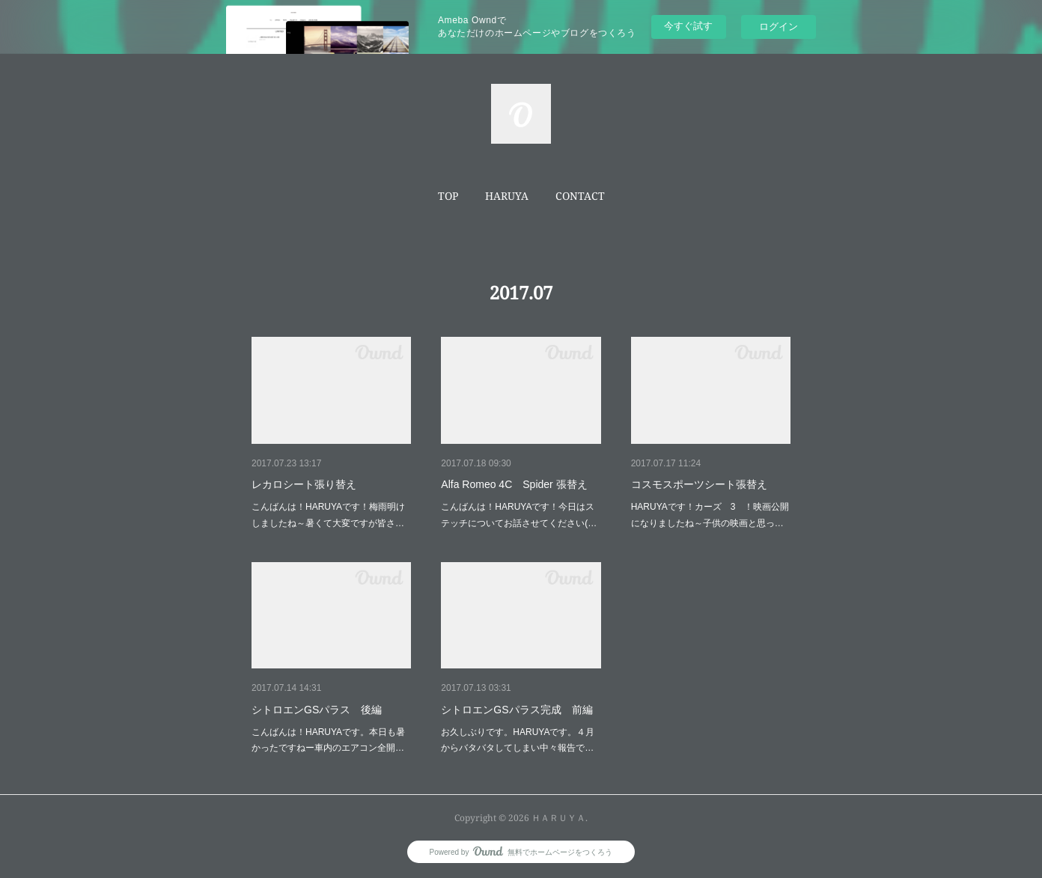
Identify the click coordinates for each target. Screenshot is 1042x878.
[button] (448, 196)
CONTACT (580, 196)
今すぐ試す (688, 25)
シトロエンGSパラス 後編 (317, 710)
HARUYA (506, 196)
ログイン (778, 26)
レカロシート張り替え (304, 484)
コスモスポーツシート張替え (699, 484)
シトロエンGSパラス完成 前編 (516, 710)
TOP (448, 196)
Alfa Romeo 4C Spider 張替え (514, 484)
